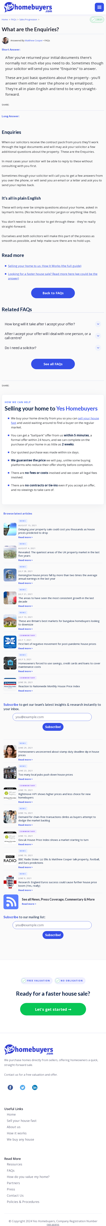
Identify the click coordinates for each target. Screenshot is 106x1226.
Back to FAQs (53, 293)
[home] (42, 7)
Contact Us (15, 1195)
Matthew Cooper (34, 40)
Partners (13, 1183)
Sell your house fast (22, 1121)
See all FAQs (53, 364)
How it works (17, 1133)
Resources (14, 1164)
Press (11, 1189)
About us (13, 1127)
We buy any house (20, 1139)
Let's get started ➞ (53, 1009)
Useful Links (13, 1109)
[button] (99, 7)
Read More (12, 1158)
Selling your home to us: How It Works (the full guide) (44, 266)
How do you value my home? (28, 1177)
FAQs (13, 19)
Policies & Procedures (23, 1202)
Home (5, 19)
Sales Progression (28, 19)
